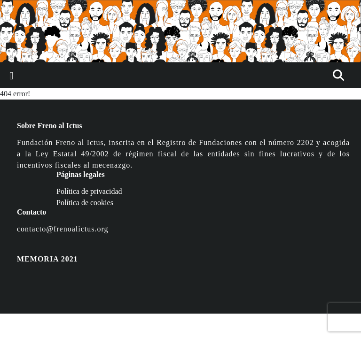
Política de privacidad (89, 191)
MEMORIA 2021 (47, 259)
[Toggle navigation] (11, 75)
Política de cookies (84, 203)
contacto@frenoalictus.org (63, 229)
